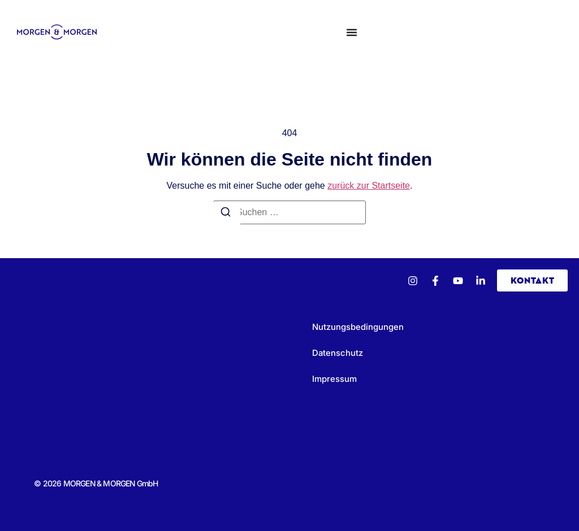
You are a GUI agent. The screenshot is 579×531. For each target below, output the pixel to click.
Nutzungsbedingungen (358, 326)
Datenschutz (337, 352)
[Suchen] (225, 213)
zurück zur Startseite (368, 185)
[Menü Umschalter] (351, 32)
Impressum (334, 378)
